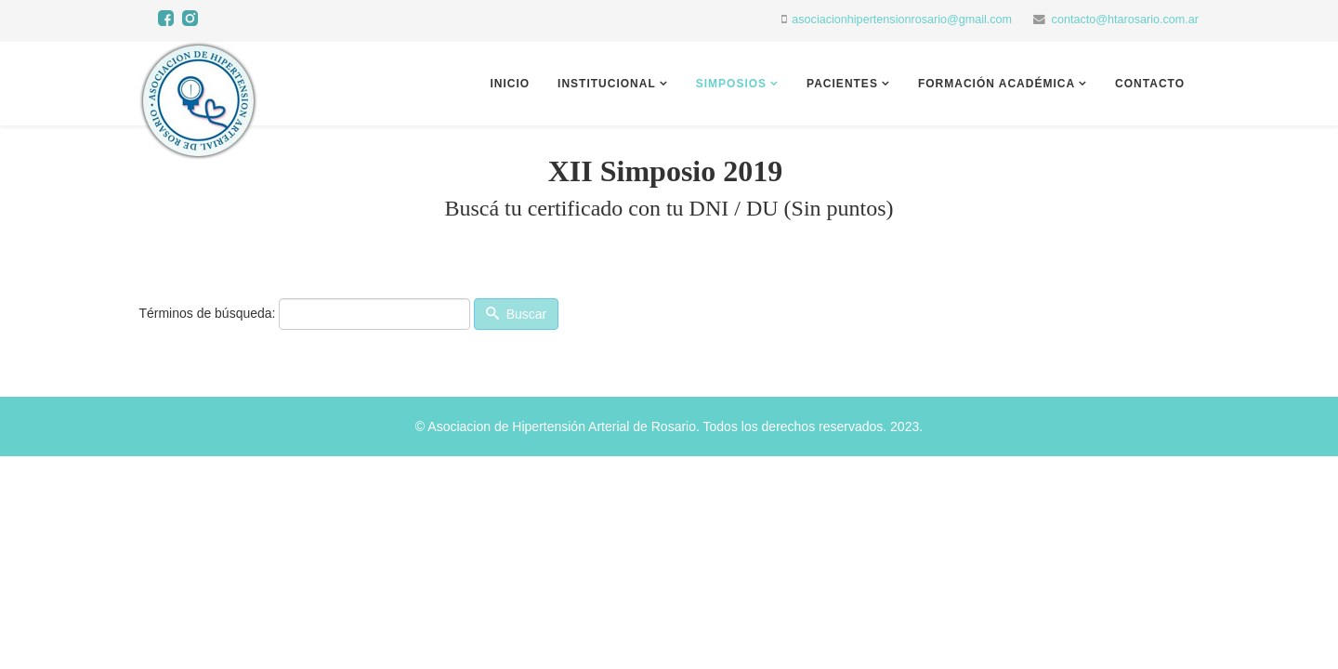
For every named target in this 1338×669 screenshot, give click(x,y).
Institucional (607, 83)
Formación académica (996, 83)
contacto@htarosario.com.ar (1125, 19)
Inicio (510, 83)
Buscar (516, 314)
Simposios (731, 83)
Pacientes (842, 83)
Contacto (1150, 83)
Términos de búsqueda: (206, 313)
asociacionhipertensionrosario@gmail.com (902, 19)
